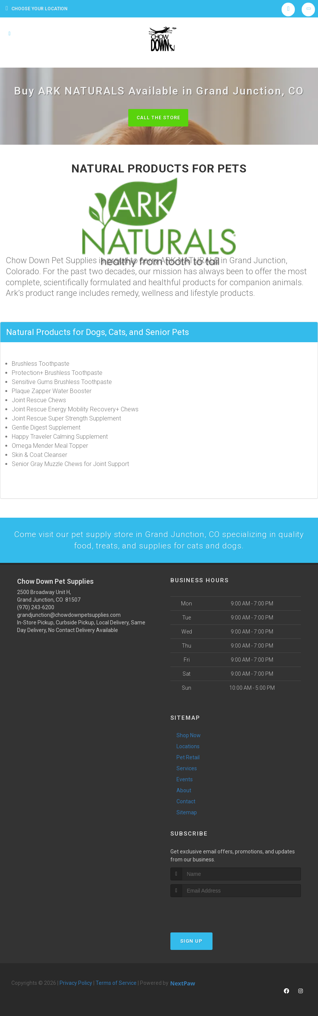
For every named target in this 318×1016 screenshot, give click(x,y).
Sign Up (191, 942)
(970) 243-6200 (35, 609)
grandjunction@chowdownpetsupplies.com (69, 616)
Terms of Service (116, 984)
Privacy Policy (76, 984)
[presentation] (210, 912)
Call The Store (158, 117)
